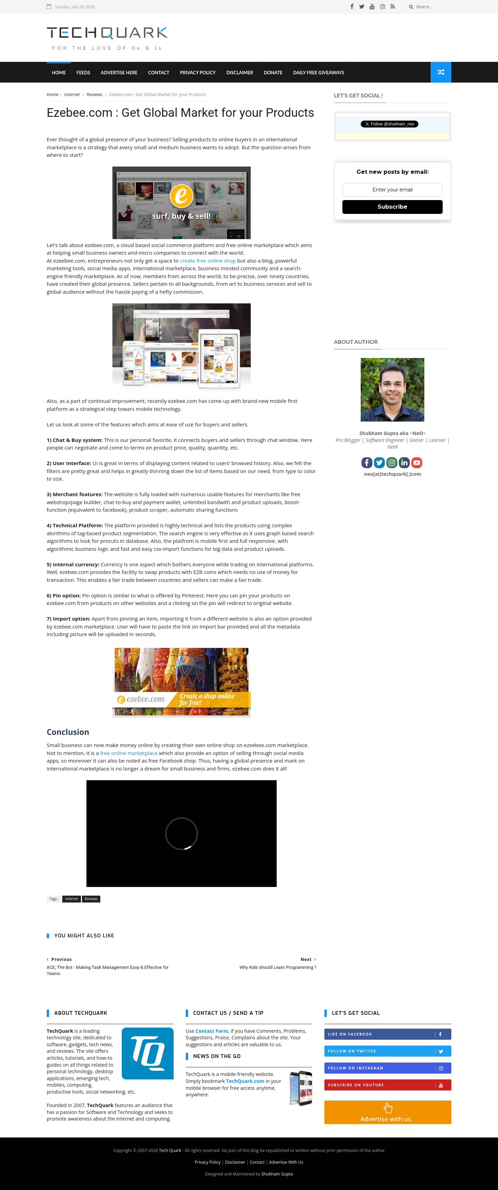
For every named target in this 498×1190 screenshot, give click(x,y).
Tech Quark (170, 1150)
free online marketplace (129, 752)
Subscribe (392, 207)
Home (59, 72)
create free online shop (208, 260)
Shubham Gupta (277, 1174)
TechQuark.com (245, 1081)
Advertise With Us (286, 1162)
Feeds (83, 72)
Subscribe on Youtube (389, 1085)
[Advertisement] (325, 37)
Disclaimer (240, 72)
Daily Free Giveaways (318, 72)
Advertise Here (119, 72)
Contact (158, 72)
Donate (273, 72)
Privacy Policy (198, 72)
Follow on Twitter (389, 1051)
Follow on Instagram (389, 1068)
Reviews (95, 94)
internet (72, 94)
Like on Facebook (389, 1034)
